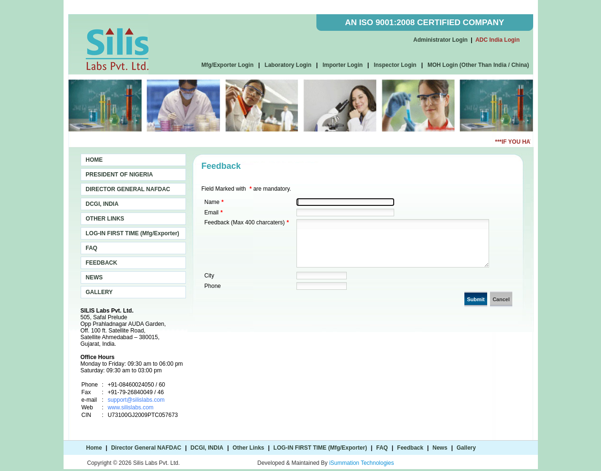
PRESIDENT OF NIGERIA (119, 174)
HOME (94, 160)
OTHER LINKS (105, 218)
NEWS (94, 277)
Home (94, 447)
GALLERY (99, 292)
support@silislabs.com (136, 400)
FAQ (92, 248)
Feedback (410, 447)
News (440, 447)
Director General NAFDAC (146, 447)
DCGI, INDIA (102, 204)
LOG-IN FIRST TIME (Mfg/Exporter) (132, 233)
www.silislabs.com (131, 407)
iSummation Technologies (361, 463)
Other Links (248, 447)
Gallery (466, 447)
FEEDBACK (102, 262)
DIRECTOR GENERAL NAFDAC (128, 189)
